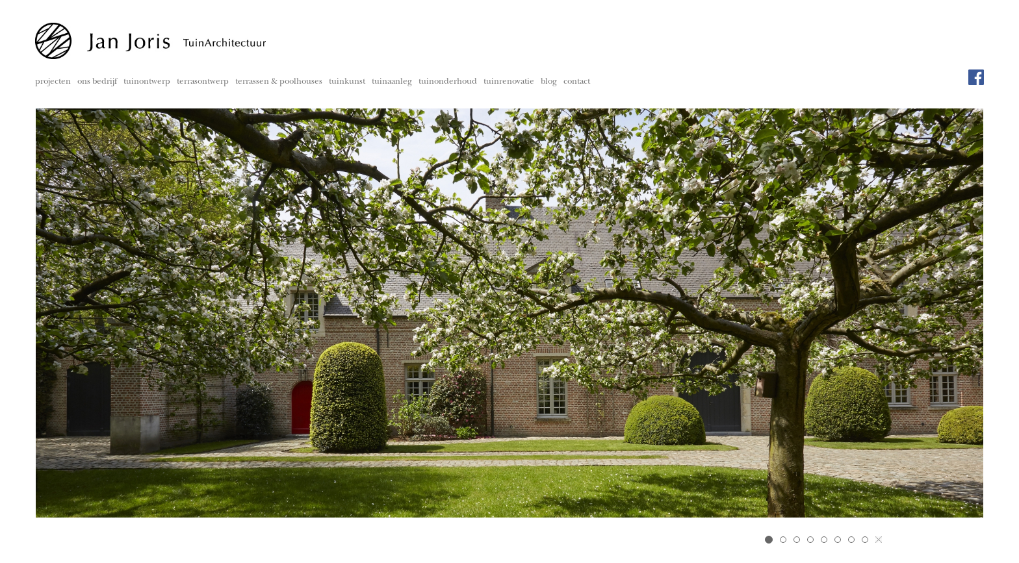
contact (576, 82)
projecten (53, 82)
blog (549, 82)
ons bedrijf (97, 82)
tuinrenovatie (509, 82)
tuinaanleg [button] (392, 82)
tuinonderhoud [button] (448, 82)
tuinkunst (347, 82)
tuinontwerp (146, 82)
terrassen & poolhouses (278, 82)
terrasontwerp (203, 82)
